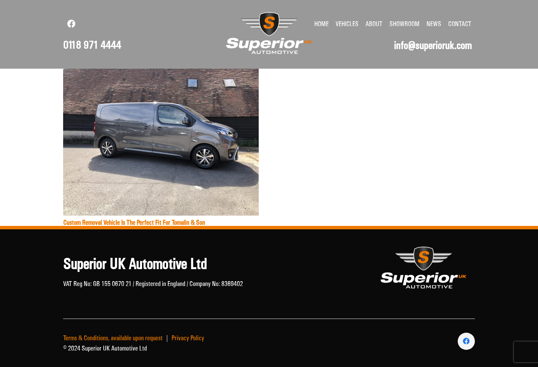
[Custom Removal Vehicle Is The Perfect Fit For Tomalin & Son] (161, 74)
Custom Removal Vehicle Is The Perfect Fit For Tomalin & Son (134, 222)
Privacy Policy (188, 338)
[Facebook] (71, 23)
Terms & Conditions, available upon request (113, 338)
